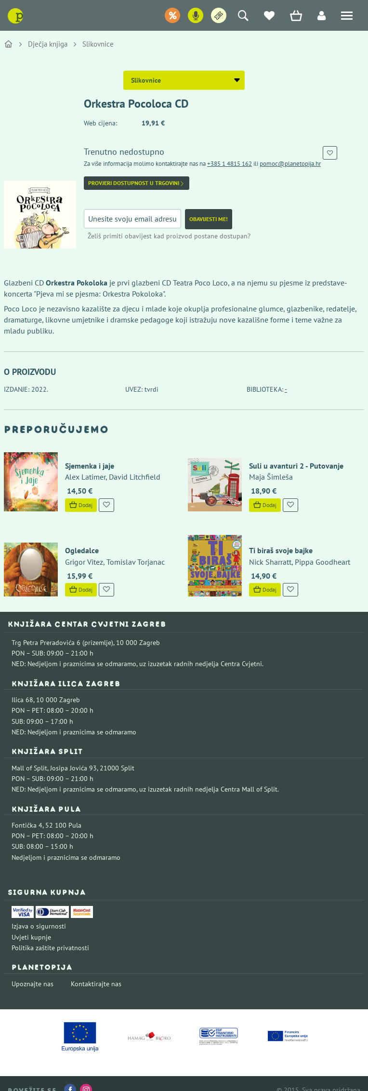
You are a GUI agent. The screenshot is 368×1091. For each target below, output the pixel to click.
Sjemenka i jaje (84, 459)
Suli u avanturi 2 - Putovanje (291, 459)
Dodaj (75, 498)
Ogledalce (76, 538)
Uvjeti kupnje (31, 924)
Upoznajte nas (32, 971)
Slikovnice (98, 44)
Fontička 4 (27, 812)
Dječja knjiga (47, 44)
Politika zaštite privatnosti (50, 934)
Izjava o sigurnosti (39, 913)
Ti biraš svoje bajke (275, 538)
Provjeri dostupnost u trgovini (136, 183)
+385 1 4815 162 (229, 164)
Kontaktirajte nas (96, 971)
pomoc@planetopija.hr (290, 164)
